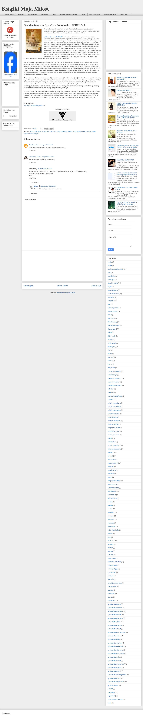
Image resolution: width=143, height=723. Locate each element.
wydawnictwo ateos (114, 604)
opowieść (111, 473)
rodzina (110, 548)
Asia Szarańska (34, 145)
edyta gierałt (112, 343)
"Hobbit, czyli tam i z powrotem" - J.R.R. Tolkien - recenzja (128, 203)
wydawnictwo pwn (114, 671)
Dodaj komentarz (30, 199)
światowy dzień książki (115, 699)
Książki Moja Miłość (25, 9)
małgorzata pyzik (113, 431)
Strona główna (9, 14)
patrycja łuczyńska (114, 481)
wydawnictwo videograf (31, 134)
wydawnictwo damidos (115, 618)
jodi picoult (111, 368)
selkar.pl (110, 555)
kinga (36, 186)
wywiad (110, 689)
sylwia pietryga (113, 569)
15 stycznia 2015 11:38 (45, 169)
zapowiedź (111, 696)
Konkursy (21, 14)
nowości (110, 452)
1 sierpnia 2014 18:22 (46, 145)
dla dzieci (111, 318)
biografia (111, 301)
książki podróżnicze (114, 410)
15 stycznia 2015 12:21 (48, 186)
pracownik (111, 519)
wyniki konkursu (113, 685)
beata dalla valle (113, 294)
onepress (111, 466)
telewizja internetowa (115, 583)
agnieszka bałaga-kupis (115, 269)
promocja (111, 523)
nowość (110, 456)
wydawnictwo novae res (116, 664)
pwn (109, 537)
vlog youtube (112, 586)
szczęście (111, 576)
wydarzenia (111, 600)
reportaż (110, 544)
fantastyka (111, 347)
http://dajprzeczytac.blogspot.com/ (34, 105)
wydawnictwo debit (114, 622)
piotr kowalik (112, 491)
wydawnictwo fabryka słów (116, 632)
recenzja (85, 131)
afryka (110, 265)
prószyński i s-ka (113, 530)
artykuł (110, 287)
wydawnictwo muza (114, 660)
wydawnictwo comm (114, 615)
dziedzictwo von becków (41, 131)
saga (89, 131)
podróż (110, 502)
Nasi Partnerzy (32, 14)
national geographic (114, 449)
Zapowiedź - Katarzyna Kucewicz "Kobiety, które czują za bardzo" (128, 146)
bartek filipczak (113, 290)
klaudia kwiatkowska (114, 385)
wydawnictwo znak (114, 678)
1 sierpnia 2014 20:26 (47, 157)
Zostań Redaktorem (110, 14)
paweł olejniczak (113, 488)
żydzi (109, 703)
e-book (110, 339)
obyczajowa (112, 459)
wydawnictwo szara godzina (117, 675)
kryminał (110, 399)
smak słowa (112, 558)
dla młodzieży (112, 322)
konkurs (110, 392)
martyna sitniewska (114, 421)
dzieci (110, 332)
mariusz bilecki (113, 417)
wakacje (110, 590)
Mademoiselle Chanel (124, 90)
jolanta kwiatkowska (114, 371)
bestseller (111, 297)
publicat (110, 533)
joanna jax (53, 131)
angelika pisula (113, 283)
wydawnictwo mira (114, 657)
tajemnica (111, 579)
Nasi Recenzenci (94, 14)
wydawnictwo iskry (114, 639)
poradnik (111, 512)
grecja (110, 354)
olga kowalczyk (113, 463)
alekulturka (111, 276)
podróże (110, 505)
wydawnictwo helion (114, 636)
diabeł (110, 315)
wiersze (110, 597)
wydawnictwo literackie (115, 650)
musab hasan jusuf (114, 445)
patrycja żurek (112, 484)
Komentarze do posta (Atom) (66, 293)
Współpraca (44, 14)
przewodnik (111, 526)
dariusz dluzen (112, 311)
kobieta (110, 389)
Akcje (54, 14)
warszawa (111, 593)
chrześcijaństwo (113, 308)
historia (110, 357)
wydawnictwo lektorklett (115, 646)
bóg (109, 304)
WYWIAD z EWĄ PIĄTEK (125, 160)
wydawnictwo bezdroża (115, 611)
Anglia (110, 262)
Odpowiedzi (34, 182)
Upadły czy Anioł (34, 157)
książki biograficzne (114, 403)
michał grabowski (113, 435)
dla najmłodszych (113, 325)
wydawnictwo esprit (114, 629)
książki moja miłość (114, 406)
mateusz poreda (113, 424)
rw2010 (110, 551)
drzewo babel (112, 329)
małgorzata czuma (114, 428)
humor (110, 361)
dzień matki (111, 336)
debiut (31, 131)
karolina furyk (112, 375)
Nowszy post (28, 286)
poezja (110, 509)
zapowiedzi (111, 692)
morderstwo (112, 442)
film (109, 350)
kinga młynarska (62, 131)
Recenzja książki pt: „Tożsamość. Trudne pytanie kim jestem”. (128, 117)
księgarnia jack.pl (113, 414)
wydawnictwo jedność (115, 643)
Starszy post (96, 286)
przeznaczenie (77, 131)
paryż (109, 477)
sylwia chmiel (112, 565)
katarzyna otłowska (114, 378)
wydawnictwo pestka (114, 667)
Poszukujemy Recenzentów (68, 14)
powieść (110, 516)
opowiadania (112, 470)
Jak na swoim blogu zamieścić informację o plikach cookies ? (127, 174)
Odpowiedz (32, 150)
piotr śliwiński (112, 498)
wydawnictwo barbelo (115, 608)
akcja (109, 272)
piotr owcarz (112, 495)
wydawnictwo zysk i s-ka (116, 682)
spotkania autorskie (114, 562)
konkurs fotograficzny (115, 396)
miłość (70, 131)
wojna (94, 131)
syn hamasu (112, 572)
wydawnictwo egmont (115, 625)
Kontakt (83, 14)
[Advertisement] (62, 265)
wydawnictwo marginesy (116, 653)
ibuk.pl (110, 364)
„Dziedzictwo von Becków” (53, 37)
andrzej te (111, 280)
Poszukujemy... (124, 14)
